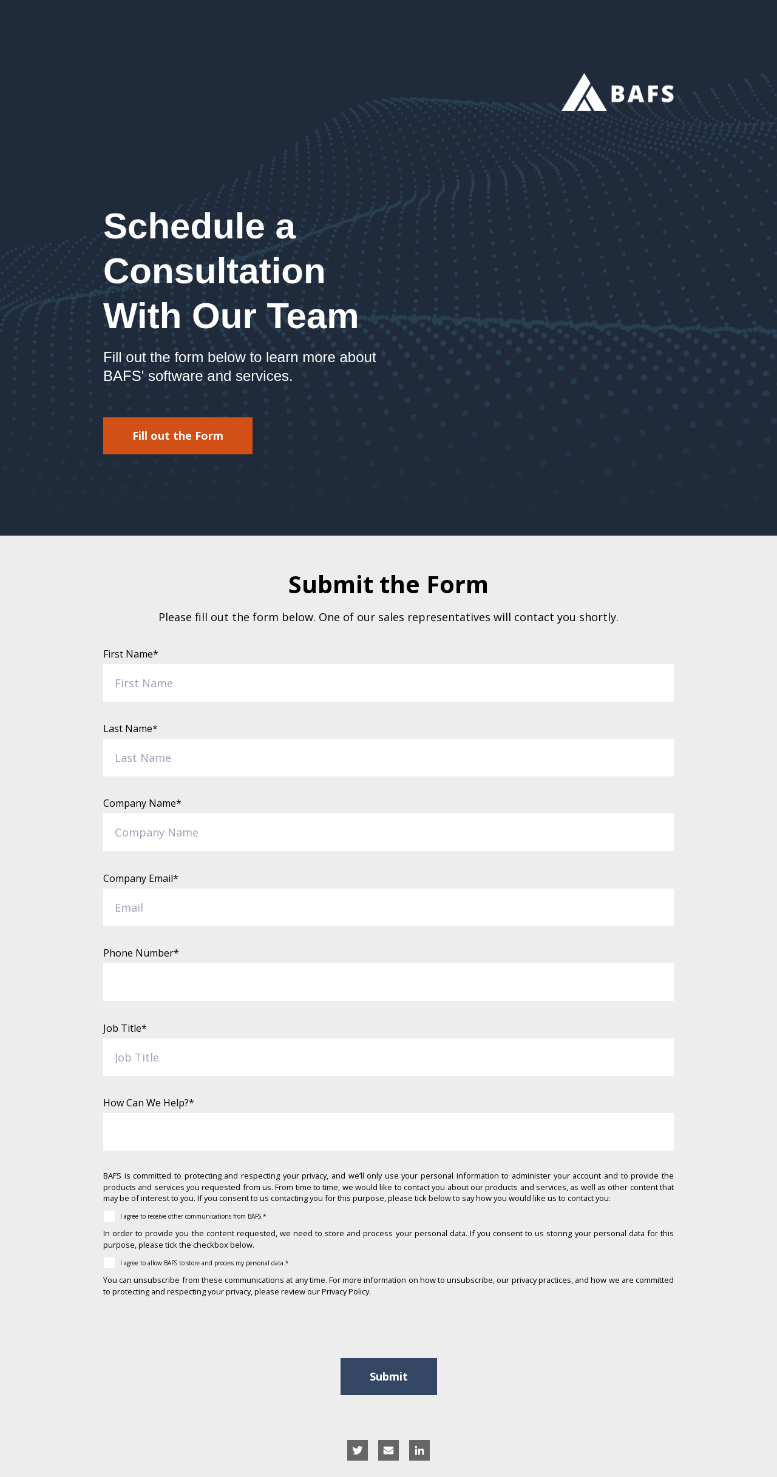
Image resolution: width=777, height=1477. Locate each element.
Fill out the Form (177, 435)
